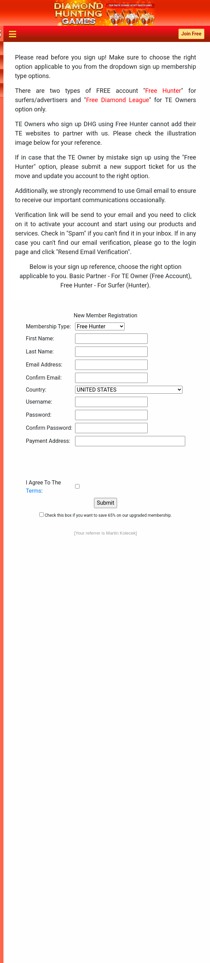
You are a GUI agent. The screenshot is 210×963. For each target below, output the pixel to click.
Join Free (191, 33)
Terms (33, 491)
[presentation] (78, 462)
